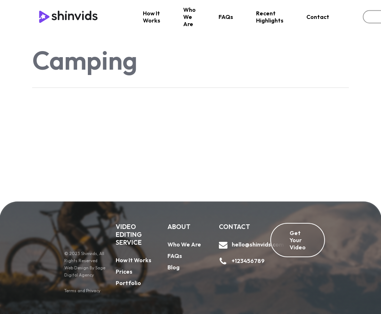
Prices (124, 271)
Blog (173, 267)
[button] (297, 240)
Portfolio (128, 282)
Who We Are (184, 244)
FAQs (174, 255)
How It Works (133, 260)
